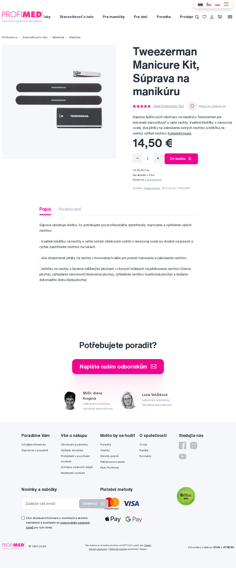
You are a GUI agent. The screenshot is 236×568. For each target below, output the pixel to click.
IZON (216, 547)
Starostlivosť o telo (77, 16)
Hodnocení (70, 209)
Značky (105, 450)
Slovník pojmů (109, 455)
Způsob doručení (72, 450)
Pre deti (141, 16)
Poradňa (164, 16)
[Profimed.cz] (22, 16)
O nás (143, 444)
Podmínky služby (118, 549)
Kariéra (143, 450)
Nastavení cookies (73, 472)
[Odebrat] (137, 158)
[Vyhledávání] (197, 16)
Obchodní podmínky (74, 444)
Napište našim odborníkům (118, 366)
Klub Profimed (109, 467)
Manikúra (58, 37)
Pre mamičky (114, 16)
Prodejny (187, 16)
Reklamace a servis (112, 461)
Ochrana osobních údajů (77, 467)
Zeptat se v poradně (34, 450)
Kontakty (145, 455)
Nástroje (74, 37)
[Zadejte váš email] (51, 504)
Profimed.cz (10, 37)
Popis (45, 209)
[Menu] (230, 17)
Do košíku (181, 159)
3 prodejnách (153, 179)
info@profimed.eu (33, 444)
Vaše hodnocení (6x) (168, 106)
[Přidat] (157, 158)
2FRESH (228, 547)
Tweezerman (152, 188)
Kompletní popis (180, 133)
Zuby (46, 16)
